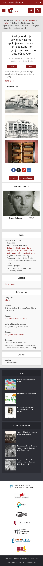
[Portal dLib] (21, 514)
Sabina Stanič (19, 335)
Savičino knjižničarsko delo (17, 245)
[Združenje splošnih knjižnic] (21, 549)
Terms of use (20, 562)
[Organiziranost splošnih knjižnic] (21, 496)
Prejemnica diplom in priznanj (18, 255)
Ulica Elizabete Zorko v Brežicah (19, 268)
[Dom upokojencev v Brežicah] (21, 126)
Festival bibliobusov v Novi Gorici (26, 381)
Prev (12, 66)
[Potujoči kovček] (21, 151)
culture (7, 300)
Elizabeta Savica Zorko (13, 240)
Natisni (13, 178)
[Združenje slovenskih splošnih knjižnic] (21, 523)
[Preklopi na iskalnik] (38, 10)
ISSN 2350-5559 (32, 562)
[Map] (31, 10)
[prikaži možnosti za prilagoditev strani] (36, 2)
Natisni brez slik (26, 178)
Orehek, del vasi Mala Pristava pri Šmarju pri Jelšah (27, 433)
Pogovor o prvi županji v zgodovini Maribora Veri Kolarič (25, 410)
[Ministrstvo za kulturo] (21, 486)
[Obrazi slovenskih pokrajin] (21, 532)
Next (31, 66)
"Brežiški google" (13, 266)
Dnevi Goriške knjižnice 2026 (26, 394)
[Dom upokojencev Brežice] (21, 101)
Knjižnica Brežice (27, 61)
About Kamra (10, 562)
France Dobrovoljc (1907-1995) (21, 218)
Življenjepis (11, 243)
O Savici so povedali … (15, 271)
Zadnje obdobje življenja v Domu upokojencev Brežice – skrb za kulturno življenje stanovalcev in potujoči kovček (21, 250)
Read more (9, 81)
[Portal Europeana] (21, 505)
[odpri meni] (3, 10)
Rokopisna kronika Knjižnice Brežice (20, 258)
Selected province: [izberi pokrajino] (12, 2)
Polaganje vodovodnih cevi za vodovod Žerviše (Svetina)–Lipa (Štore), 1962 (27, 448)
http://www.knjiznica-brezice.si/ (16, 319)
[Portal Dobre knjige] (21, 540)
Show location (10, 284)
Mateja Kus (9, 335)
